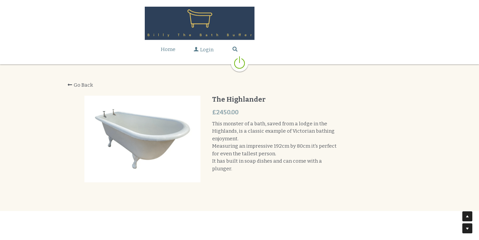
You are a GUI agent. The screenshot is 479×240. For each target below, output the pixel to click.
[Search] (274, 49)
